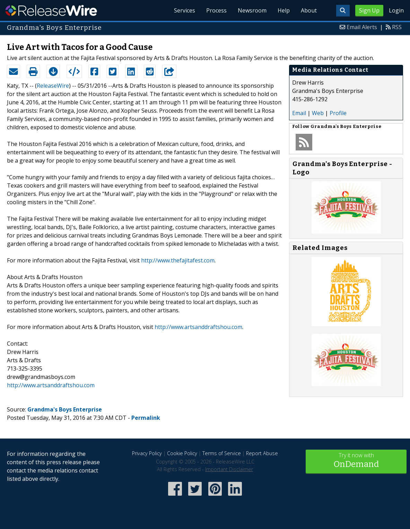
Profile (338, 113)
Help (284, 10)
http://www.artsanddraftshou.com (198, 327)
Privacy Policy (147, 453)
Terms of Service (221, 453)
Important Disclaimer (229, 469)
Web (318, 113)
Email (299, 113)
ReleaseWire (51, 10)
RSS (397, 27)
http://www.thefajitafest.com (178, 260)
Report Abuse (262, 453)
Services (184, 10)
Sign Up (369, 10)
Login (396, 10)
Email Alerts (362, 27)
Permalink (145, 418)
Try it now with (356, 460)
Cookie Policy (182, 453)
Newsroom (252, 10)
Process (216, 10)
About (309, 10)
